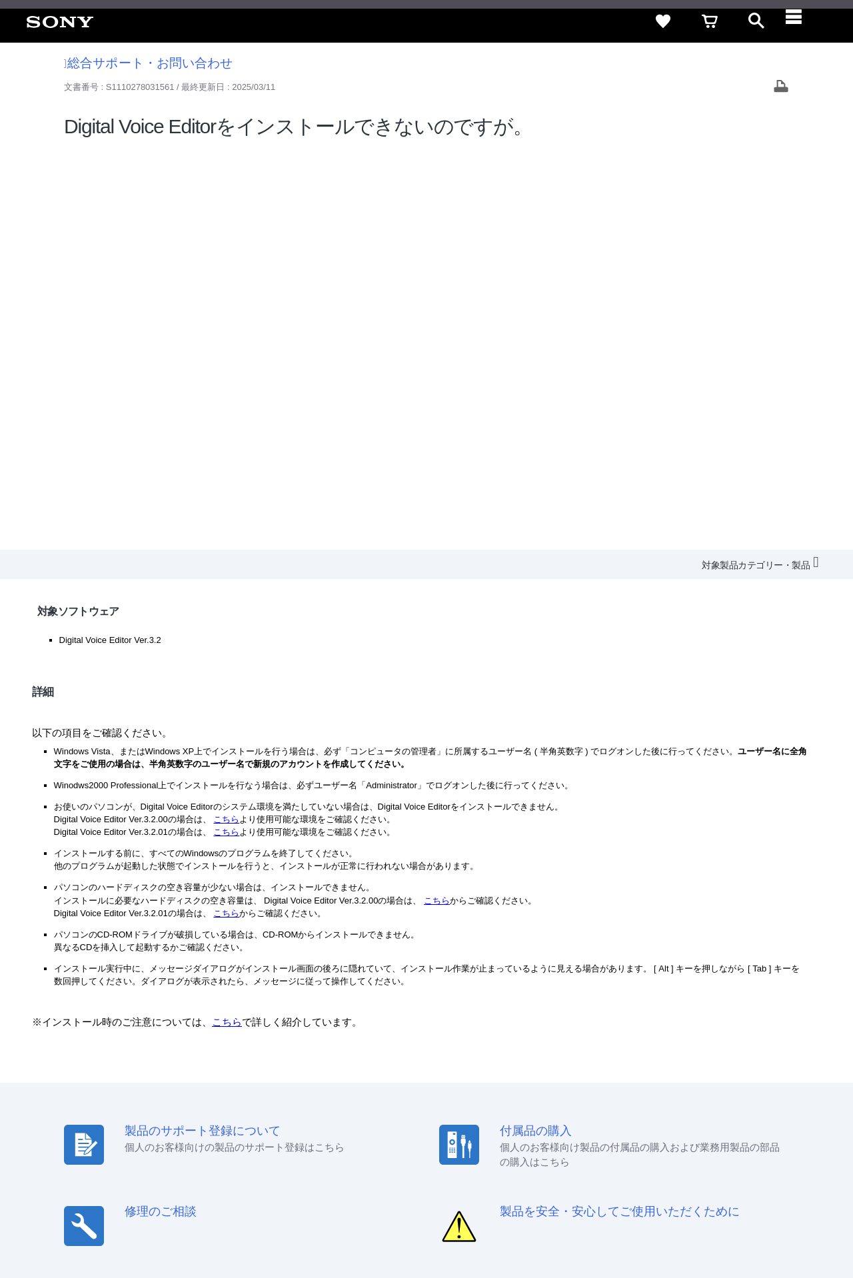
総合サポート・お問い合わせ (148, 63)
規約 (757, 1094)
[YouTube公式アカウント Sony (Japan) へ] (724, 1150)
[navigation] (803, 21)
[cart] (709, 21)
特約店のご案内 (521, 1118)
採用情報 (460, 1118)
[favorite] (663, 21)
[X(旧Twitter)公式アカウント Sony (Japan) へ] (695, 1150)
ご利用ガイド (707, 1094)
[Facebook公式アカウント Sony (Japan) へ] (752, 1150)
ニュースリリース (599, 1118)
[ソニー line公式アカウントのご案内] (666, 1150)
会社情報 (412, 1118)
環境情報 (665, 1118)
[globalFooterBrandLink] (716, 1232)
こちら (226, 418)
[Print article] (781, 87)
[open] (756, 21)
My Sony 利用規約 (731, 1118)
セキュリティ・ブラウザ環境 (488, 1094)
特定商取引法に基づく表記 (612, 1094)
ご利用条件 (109, 1224)
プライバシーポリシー (182, 1224)
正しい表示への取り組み (281, 1224)
